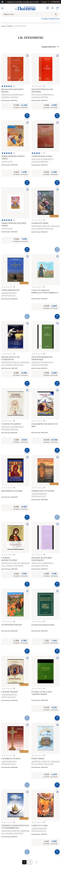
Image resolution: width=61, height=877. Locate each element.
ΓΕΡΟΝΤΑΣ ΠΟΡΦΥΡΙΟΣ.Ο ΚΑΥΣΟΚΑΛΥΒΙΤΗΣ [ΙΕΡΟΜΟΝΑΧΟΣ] (12, 96)
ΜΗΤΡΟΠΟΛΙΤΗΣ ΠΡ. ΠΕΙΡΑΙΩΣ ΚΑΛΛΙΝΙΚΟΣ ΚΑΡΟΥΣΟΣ (45, 227)
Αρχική (3, 26)
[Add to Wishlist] (27, 55)
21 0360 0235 (55, 2)
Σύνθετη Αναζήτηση (51, 18)
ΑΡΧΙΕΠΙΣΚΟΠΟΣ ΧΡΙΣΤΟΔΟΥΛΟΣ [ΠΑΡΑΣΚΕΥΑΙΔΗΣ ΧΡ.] (11, 294)
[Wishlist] (47, 8)
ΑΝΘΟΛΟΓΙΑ (7, 161)
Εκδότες (10, 26)
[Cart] (57, 8)
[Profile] (52, 8)
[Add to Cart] (27, 115)
